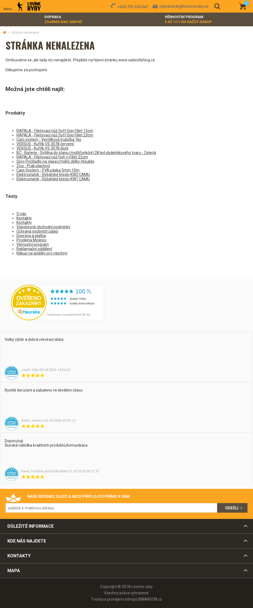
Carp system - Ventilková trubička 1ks (48, 139)
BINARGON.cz (150, 599)
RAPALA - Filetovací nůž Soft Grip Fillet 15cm (54, 131)
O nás (21, 214)
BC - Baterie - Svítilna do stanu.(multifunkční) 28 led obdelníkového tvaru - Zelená (86, 152)
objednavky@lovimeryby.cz (184, 6)
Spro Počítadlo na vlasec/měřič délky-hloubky (55, 161)
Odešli (231, 508)
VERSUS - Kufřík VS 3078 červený (45, 144)
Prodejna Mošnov (31, 240)
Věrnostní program (188, 19)
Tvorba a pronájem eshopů (114, 599)
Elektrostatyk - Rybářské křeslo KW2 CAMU (53, 174)
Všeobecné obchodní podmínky (43, 227)
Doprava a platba (31, 235)
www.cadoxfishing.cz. (137, 60)
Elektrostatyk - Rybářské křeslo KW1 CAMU (53, 179)
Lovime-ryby (29, 6)
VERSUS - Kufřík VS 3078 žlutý (42, 148)
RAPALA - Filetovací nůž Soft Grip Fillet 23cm (54, 135)
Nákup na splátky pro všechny (41, 253)
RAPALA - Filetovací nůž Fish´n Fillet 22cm (52, 157)
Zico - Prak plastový (33, 166)
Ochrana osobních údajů (37, 231)
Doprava (63, 19)
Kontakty (24, 218)
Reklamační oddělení (34, 249)
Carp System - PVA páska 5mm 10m (47, 170)
